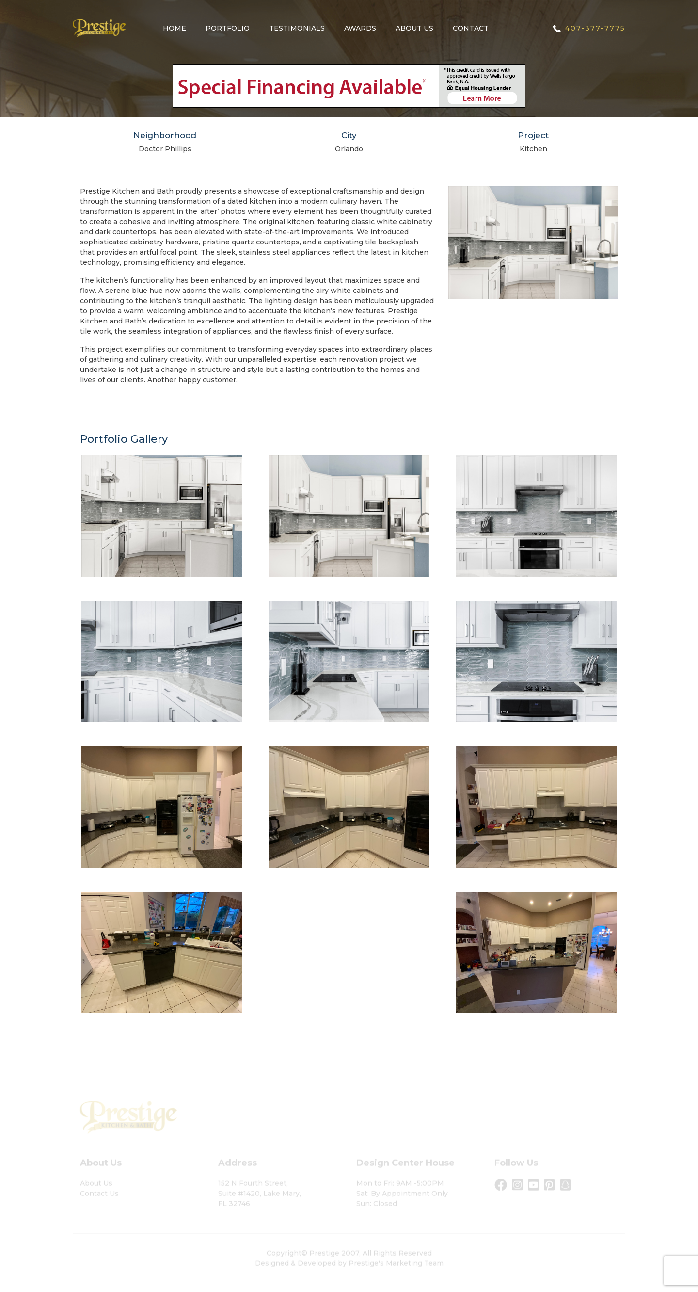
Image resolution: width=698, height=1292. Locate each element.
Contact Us (99, 1199)
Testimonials (297, 28)
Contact (471, 28)
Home (174, 28)
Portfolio (228, 28)
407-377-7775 (595, 28)
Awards (360, 28)
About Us (414, 28)
